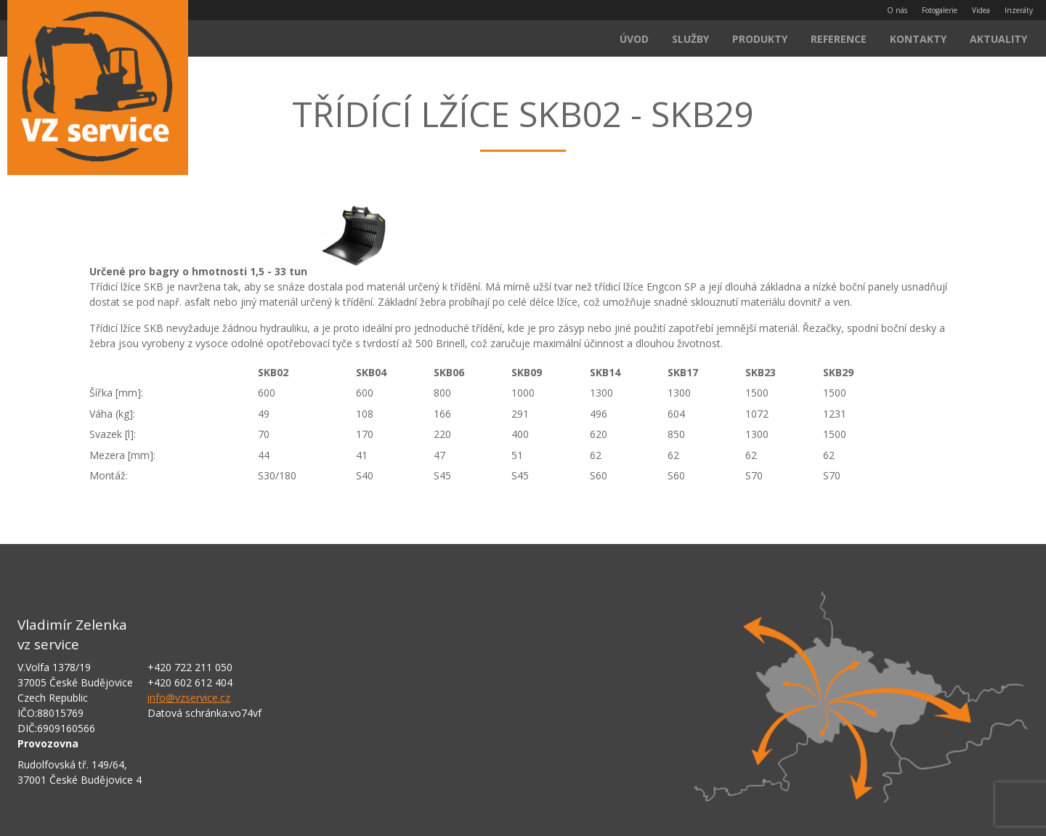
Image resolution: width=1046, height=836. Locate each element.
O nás (897, 10)
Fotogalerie (939, 10)
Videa (981, 10)
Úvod (634, 39)
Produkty (759, 39)
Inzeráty (1019, 10)
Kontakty (918, 39)
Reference (839, 39)
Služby (690, 39)
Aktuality (998, 39)
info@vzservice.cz (188, 698)
